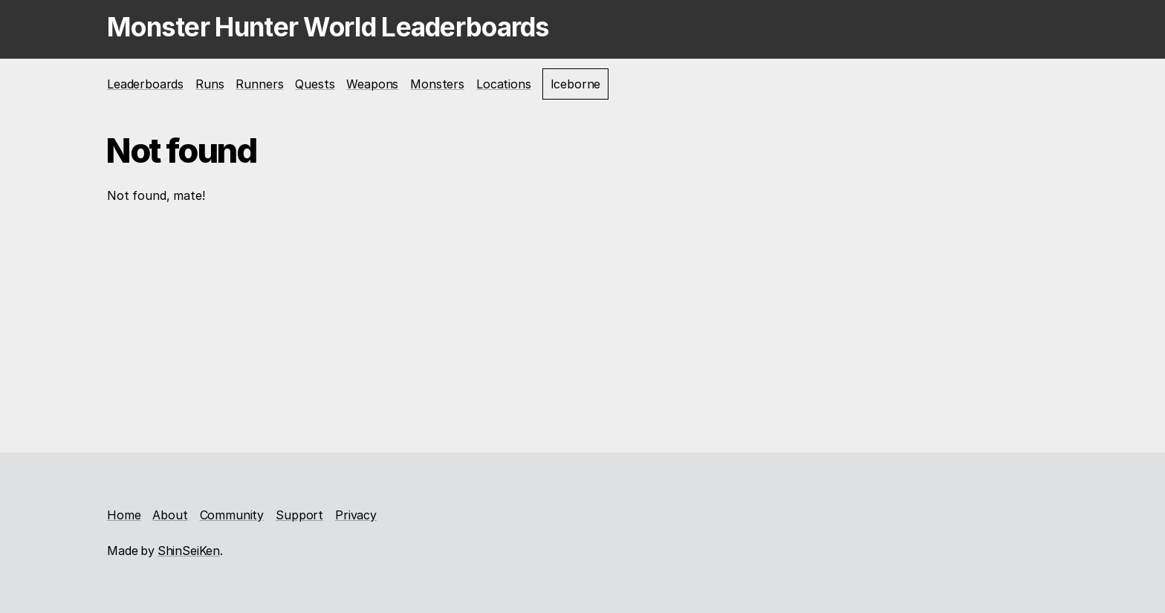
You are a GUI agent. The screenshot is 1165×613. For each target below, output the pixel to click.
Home (123, 514)
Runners (259, 84)
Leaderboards (145, 84)
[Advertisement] (582, 326)
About (169, 514)
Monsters (437, 84)
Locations (503, 84)
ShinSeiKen (189, 550)
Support (299, 514)
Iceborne (576, 84)
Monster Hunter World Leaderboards (328, 26)
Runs (209, 84)
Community (232, 514)
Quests (314, 84)
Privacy (356, 514)
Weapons (372, 84)
